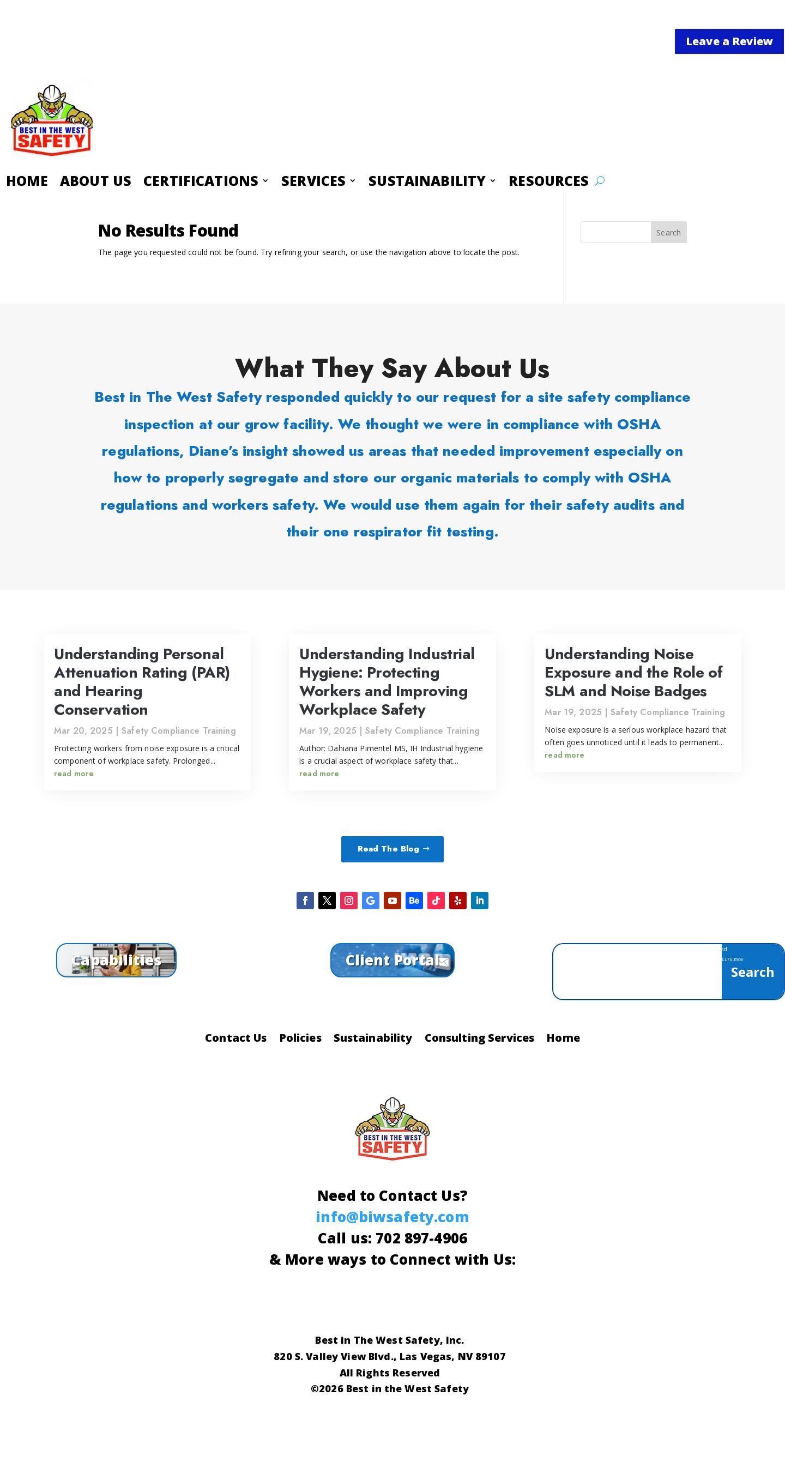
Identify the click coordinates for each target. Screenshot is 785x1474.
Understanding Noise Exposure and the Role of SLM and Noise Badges (633, 672)
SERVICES (314, 183)
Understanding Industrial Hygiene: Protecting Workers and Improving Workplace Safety (387, 682)
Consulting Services (480, 1039)
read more (74, 773)
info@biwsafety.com (392, 1217)
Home (563, 1039)
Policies (300, 1039)
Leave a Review (729, 41)
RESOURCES (548, 183)
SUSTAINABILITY (427, 183)
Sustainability (373, 1039)
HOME (32, 183)
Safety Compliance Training (179, 730)
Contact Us (236, 1039)
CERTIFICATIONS (203, 183)
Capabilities (116, 960)
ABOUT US (100, 183)
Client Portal (393, 960)
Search (668, 232)
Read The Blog (389, 849)
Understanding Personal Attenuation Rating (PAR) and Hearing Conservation (142, 682)
